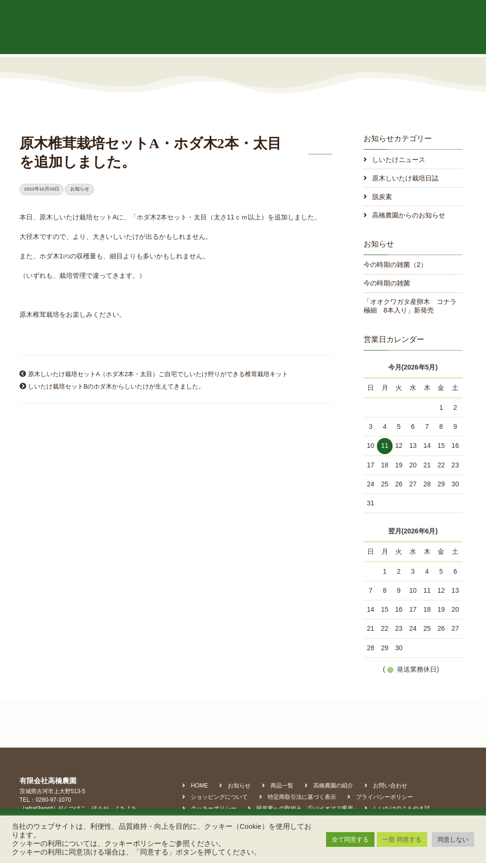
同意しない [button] (453, 839)
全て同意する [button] (350, 839)
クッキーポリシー (132, 843)
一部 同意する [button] (402, 839)
